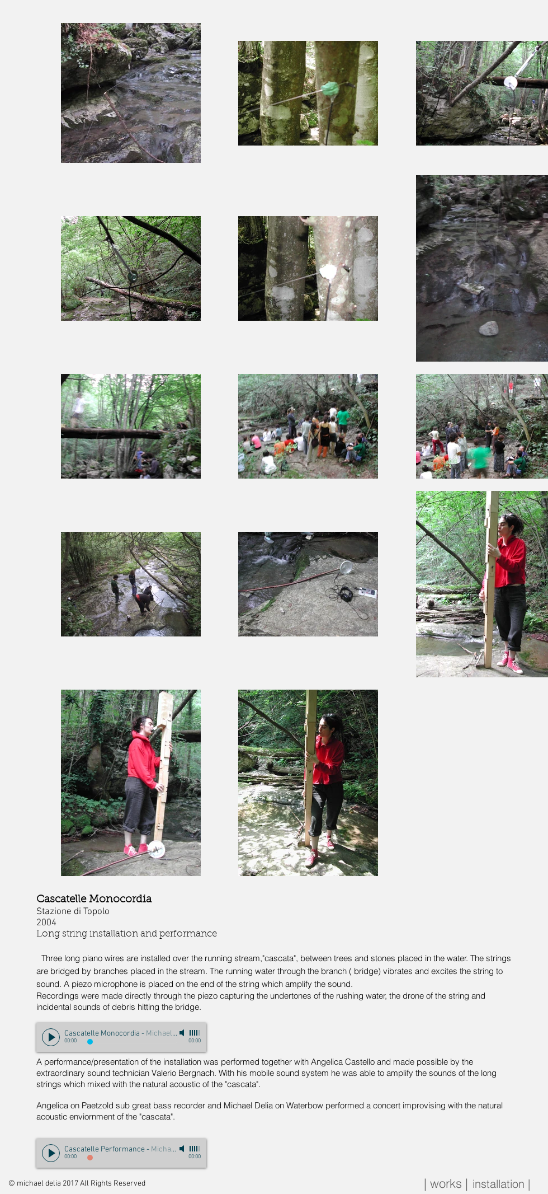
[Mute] (182, 1032)
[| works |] (446, 1183)
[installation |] (501, 1183)
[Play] (51, 1037)
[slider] (195, 1033)
